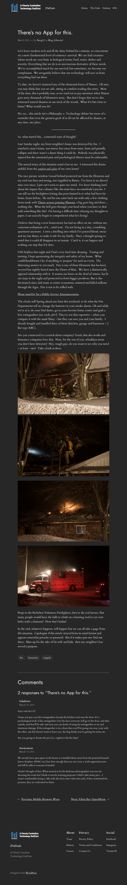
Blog (50, 40)
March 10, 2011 (27, 705)
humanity (33, 657)
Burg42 (40, 40)
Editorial (58, 40)
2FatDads (50, 8)
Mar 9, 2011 (24, 40)
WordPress (31, 873)
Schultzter (24, 701)
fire (21, 657)
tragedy (47, 657)
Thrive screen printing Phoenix (56, 202)
